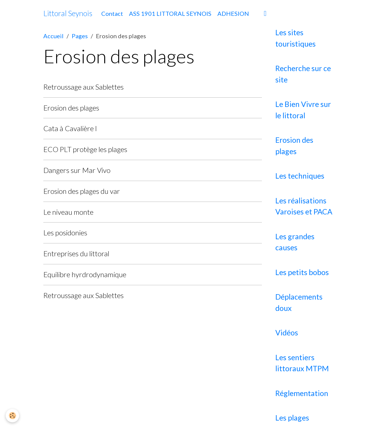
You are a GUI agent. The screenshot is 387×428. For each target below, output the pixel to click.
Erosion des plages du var (81, 191)
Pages (80, 35)
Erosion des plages (71, 107)
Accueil (53, 35)
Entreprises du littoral (76, 253)
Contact (112, 13)
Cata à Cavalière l (70, 128)
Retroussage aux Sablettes (83, 86)
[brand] (67, 13)
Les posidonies (65, 232)
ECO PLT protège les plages (85, 149)
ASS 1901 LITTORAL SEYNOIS (170, 13)
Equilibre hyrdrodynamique (84, 274)
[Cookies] (12, 415)
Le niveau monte (68, 212)
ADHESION (233, 13)
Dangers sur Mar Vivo (76, 170)
